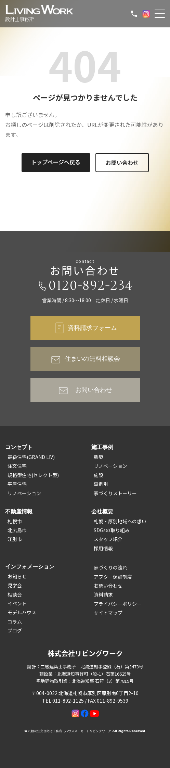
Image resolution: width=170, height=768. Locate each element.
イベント (17, 603)
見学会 (15, 585)
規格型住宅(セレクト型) (33, 475)
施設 (98, 475)
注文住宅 (17, 465)
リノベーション (24, 493)
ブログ (15, 630)
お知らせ (17, 576)
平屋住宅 (17, 484)
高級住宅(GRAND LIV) (31, 456)
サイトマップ (108, 612)
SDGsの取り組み (112, 530)
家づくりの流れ (110, 567)
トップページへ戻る (55, 162)
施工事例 (102, 447)
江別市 (15, 539)
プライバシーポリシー (118, 603)
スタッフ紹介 (108, 539)
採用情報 (103, 548)
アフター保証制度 (113, 576)
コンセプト (18, 447)
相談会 (15, 594)
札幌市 (15, 521)
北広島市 (17, 530)
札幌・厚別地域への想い (120, 521)
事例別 (101, 484)
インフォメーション (29, 566)
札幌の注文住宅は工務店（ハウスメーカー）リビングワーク (69, 731)
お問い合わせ (122, 162)
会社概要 (102, 511)
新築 (98, 456)
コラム (15, 621)
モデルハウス (22, 612)
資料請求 (103, 594)
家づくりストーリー (115, 493)
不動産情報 (18, 511)
